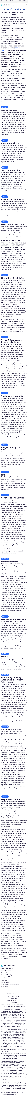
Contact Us (4, 986)
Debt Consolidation (7, 968)
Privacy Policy (14, 998)
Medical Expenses (7, 973)
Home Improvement (7, 971)
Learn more (19, 2)
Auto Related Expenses (8, 975)
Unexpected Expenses (8, 977)
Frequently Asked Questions (10, 984)
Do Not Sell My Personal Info (14, 1000)
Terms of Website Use (14, 997)
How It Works (5, 982)
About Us (4, 980)
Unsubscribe (14, 1002)
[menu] (26, 4)
